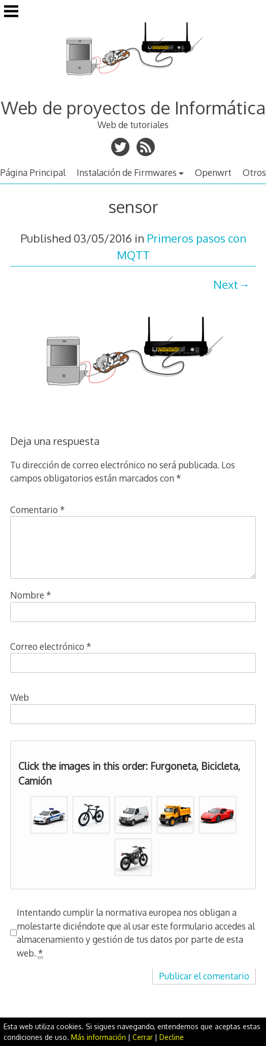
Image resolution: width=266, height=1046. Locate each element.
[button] (49, 815)
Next (225, 284)
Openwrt (213, 172)
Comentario (37, 509)
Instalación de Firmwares (127, 172)
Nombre (30, 595)
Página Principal (32, 172)
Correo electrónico (50, 646)
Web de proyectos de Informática (133, 107)
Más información (98, 1037)
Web (19, 697)
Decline (171, 1037)
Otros (254, 172)
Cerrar (142, 1037)
